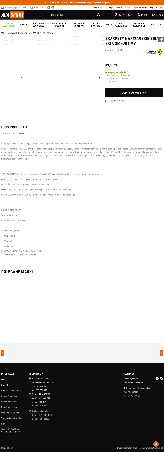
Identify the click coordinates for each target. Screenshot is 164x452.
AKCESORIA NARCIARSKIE (139, 24)
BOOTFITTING (157, 25)
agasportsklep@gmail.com (15, 8)
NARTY (109, 25)
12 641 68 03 (134, 396)
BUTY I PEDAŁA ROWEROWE (59, 24)
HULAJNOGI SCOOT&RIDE (38, 24)
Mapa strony (7, 448)
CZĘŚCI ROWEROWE (96, 24)
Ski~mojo (109, 8)
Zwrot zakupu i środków (12, 418)
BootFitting (97, 8)
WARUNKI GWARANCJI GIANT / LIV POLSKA (11, 430)
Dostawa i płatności (10, 413)
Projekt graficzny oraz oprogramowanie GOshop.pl (140, 448)
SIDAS (121, 50)
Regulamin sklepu (9, 407)
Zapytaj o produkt (118, 101)
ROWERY (23, 25)
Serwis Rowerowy (123, 8)
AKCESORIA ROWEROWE (79, 24)
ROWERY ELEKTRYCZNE (9, 24)
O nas (4, 379)
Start (3, 33)
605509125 (38, 8)
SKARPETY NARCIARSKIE (43, 33)
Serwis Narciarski (140, 8)
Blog (151, 8)
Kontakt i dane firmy (10, 390)
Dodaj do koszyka (134, 92)
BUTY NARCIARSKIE (121, 24)
